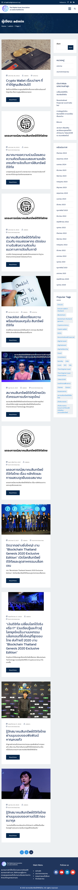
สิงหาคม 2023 (61, 176)
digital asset (62, 341)
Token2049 (62, 379)
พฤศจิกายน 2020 (63, 279)
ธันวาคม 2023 (61, 170)
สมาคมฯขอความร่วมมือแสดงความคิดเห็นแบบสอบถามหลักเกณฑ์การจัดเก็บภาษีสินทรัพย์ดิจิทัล (26, 160)
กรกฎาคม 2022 (62, 244)
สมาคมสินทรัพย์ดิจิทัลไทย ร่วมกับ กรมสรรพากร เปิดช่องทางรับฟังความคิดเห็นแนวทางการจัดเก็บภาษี (26, 243)
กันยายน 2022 (62, 233)
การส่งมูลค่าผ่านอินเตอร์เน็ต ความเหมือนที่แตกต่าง (65, 113)
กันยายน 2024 (62, 153)
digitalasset (62, 345)
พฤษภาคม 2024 (62, 159)
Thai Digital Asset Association (64, 374)
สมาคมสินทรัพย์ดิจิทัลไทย (65, 396)
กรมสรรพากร (62, 391)
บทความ (35, 76)
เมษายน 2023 (61, 199)
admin (26, 76)
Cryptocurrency (63, 325)
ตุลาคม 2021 (61, 262)
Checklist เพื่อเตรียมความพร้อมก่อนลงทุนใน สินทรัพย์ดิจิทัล (24, 320)
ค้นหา (59, 44)
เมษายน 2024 (61, 164)
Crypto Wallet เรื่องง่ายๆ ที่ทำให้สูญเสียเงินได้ (24, 82)
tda (70, 365)
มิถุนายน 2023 (62, 187)
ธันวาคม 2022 (61, 216)
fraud (59, 353)
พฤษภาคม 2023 (62, 193)
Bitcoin (59, 122)
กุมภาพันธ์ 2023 (62, 210)
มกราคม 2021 (61, 273)
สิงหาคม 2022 (61, 239)
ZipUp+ (67, 387)
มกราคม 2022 (61, 256)
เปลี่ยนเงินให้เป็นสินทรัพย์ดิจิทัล (62, 93)
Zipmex (60, 387)
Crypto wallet (62, 329)
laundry (60, 361)
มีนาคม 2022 (61, 250)
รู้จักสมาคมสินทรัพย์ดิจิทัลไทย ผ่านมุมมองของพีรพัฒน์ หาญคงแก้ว (26, 735)
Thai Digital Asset (64, 369)
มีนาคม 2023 (61, 204)
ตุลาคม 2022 (61, 227)
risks (67, 361)
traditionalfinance (64, 383)
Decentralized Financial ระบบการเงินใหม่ (64, 103)
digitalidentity (63, 349)
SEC (65, 365)
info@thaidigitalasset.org (12, 2)
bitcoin (60, 304)
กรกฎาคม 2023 (62, 181)
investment (62, 357)
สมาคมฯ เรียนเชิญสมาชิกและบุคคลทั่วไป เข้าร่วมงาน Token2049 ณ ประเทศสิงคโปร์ (65, 131)
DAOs (59, 333)
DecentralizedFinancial (66, 337)
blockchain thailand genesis (65, 320)
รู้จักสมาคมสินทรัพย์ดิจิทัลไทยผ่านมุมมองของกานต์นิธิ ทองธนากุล (26, 815)
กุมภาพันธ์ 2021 (62, 267)
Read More (13, 99)
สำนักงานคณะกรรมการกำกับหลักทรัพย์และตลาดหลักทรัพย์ (64, 409)
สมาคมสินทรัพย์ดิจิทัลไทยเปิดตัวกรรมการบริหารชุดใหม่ (26, 394)
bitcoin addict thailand (63, 309)
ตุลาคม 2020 (61, 285)
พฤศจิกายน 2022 (63, 222)
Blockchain (61, 315)
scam (59, 365)
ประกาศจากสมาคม (14, 150)
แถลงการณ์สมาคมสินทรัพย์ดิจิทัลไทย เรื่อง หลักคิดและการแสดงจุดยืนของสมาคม (24, 473)
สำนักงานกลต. (62, 401)
